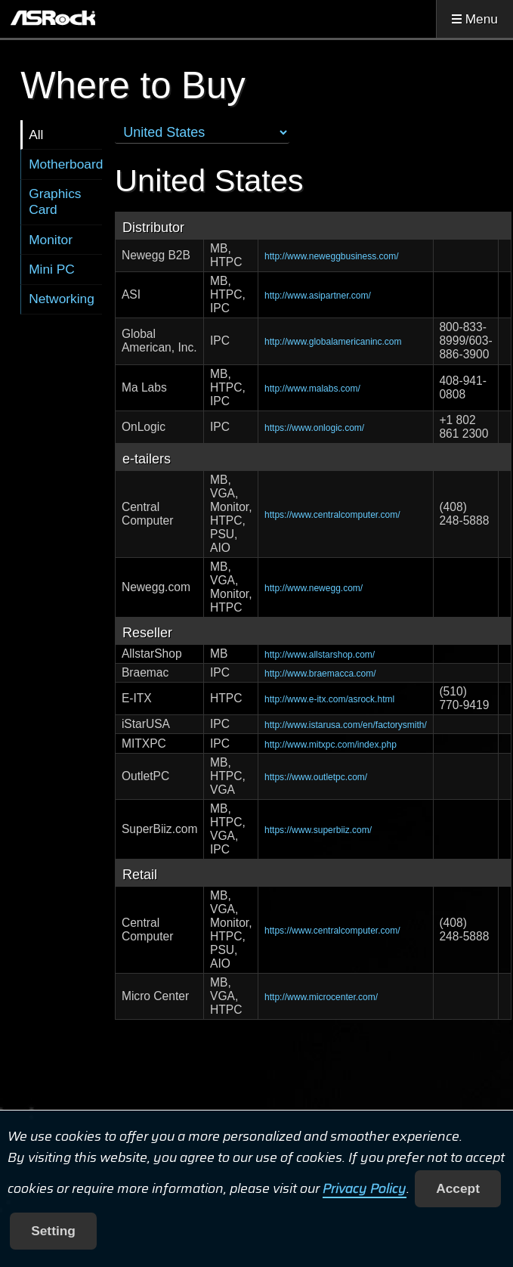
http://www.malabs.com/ (312, 388)
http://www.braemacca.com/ (319, 673)
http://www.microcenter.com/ (321, 997)
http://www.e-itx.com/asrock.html (329, 699)
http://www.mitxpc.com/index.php (330, 744)
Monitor (51, 239)
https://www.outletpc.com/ (315, 777)
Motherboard (65, 164)
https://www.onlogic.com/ (314, 428)
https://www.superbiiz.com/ (318, 830)
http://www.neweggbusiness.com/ (331, 256)
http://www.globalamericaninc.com (332, 341)
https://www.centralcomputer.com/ (332, 515)
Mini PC (52, 269)
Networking (61, 298)
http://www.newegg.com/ (313, 588)
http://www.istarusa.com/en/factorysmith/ (345, 725)
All (36, 134)
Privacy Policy (364, 1188)
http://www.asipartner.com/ (317, 295)
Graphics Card (55, 201)
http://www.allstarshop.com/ (319, 654)
